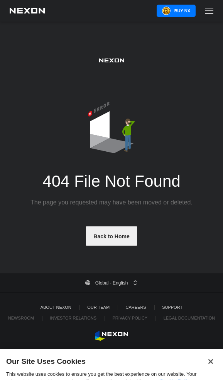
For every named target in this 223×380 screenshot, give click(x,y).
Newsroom (21, 318)
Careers (136, 307)
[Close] (210, 364)
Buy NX (182, 10)
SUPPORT (172, 307)
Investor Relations (73, 318)
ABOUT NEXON (56, 307)
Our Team (98, 307)
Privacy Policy (129, 318)
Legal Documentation (189, 318)
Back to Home (111, 236)
